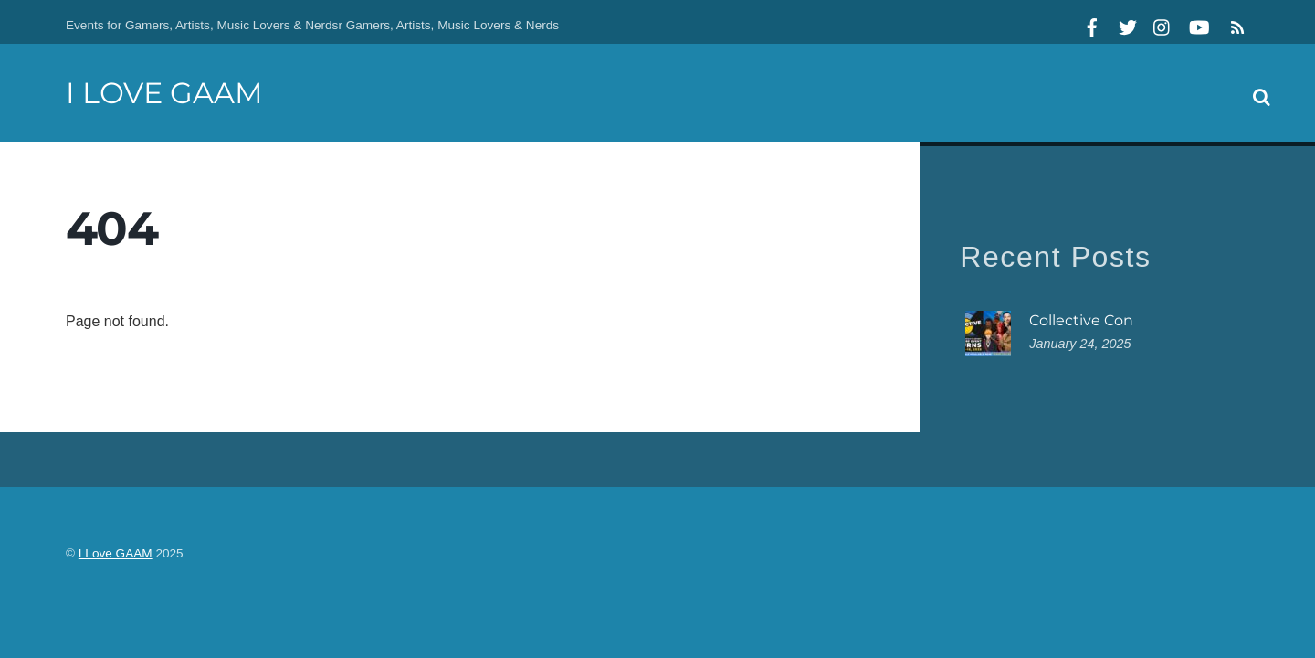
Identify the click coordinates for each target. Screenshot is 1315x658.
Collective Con (1081, 320)
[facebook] (1092, 25)
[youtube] (1198, 25)
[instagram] (1162, 25)
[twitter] (1128, 25)
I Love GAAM (116, 553)
